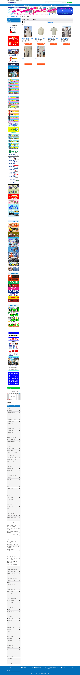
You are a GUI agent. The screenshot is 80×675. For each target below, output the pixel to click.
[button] (66, 5)
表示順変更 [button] (50, 22)
